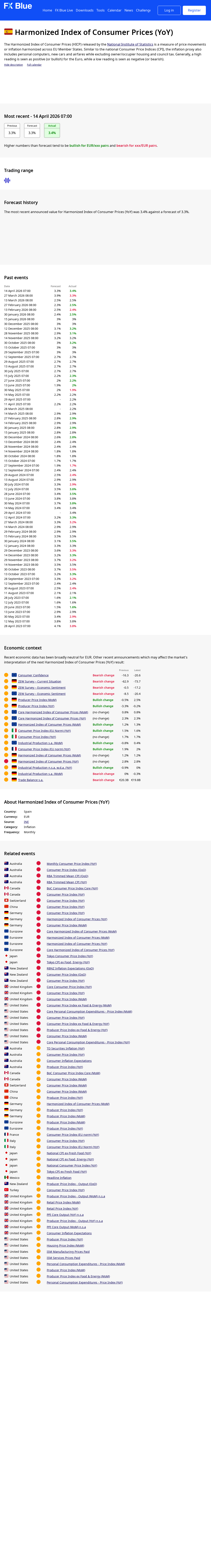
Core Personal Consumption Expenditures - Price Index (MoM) (89, 1011)
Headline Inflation (59, 1178)
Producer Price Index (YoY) (36, 706)
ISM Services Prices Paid (63, 1258)
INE (26, 822)
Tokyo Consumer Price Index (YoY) (70, 956)
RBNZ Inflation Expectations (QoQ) (70, 968)
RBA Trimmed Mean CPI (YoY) (67, 882)
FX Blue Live (64, 10)
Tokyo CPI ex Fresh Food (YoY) (67, 1172)
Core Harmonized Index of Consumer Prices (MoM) (53, 712)
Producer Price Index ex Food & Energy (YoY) (77, 1030)
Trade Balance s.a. (30, 780)
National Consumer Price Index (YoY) (72, 1165)
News (128, 10)
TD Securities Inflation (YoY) (65, 1048)
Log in (169, 10)
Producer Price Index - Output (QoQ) (72, 1184)
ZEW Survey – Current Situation (39, 681)
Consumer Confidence (33, 675)
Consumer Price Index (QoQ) (66, 870)
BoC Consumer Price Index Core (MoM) (73, 1073)
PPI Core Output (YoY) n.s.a (65, 1215)
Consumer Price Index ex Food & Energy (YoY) (78, 1024)
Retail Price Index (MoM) (63, 1202)
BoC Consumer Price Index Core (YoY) (72, 888)
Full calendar (34, 65)
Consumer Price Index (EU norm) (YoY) (44, 749)
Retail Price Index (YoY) (62, 1208)
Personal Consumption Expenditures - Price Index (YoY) (85, 1282)
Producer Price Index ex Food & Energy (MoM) (78, 1276)
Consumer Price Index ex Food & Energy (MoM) (79, 1005)
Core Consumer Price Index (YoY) (69, 987)
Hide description (13, 65)
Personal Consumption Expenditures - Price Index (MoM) (86, 1264)
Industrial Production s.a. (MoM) (40, 743)
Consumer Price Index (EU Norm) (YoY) (44, 731)
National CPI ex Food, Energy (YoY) (70, 1159)
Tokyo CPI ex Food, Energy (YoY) (68, 962)
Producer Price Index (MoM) (37, 700)
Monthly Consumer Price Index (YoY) (72, 864)
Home (47, 10)
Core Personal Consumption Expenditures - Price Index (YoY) (88, 1042)
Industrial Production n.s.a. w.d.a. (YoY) (45, 768)
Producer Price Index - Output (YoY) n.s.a (75, 1221)
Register (194, 10)
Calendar (115, 10)
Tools (100, 10)
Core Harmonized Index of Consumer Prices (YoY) (52, 718)
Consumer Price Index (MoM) (67, 925)
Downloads (85, 10)
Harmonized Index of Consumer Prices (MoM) (49, 724)
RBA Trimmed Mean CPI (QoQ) (67, 876)
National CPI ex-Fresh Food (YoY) (69, 1153)
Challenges (144, 10)
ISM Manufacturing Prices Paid (68, 1252)
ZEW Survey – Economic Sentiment (42, 687)
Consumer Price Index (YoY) (37, 737)
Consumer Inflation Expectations (69, 1061)
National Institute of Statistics (130, 44)
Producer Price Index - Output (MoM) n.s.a (76, 1196)
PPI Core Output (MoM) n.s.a (66, 1227)
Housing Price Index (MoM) (65, 1245)
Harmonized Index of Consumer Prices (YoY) (48, 761)
